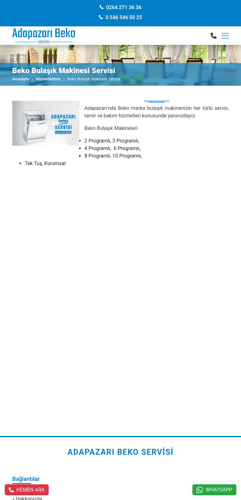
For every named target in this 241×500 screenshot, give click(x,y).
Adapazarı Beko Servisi (120, 452)
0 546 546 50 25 (120, 17)
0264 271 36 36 (120, 7)
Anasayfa (20, 79)
